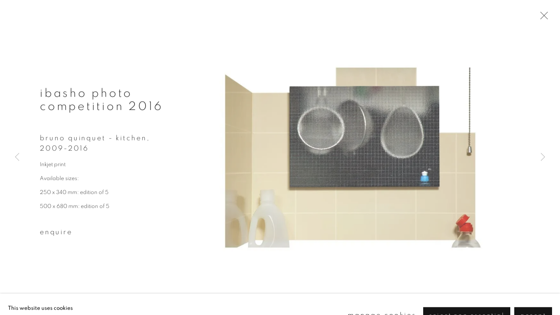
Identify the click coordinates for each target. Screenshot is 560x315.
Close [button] (544, 18)
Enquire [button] (56, 234)
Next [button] (543, 157)
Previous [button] (17, 157)
